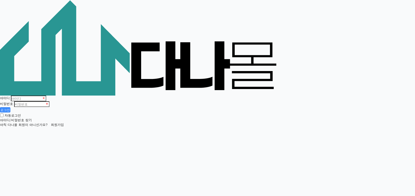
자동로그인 (13, 115)
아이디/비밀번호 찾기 (16, 120)
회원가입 (57, 124)
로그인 (5, 110)
